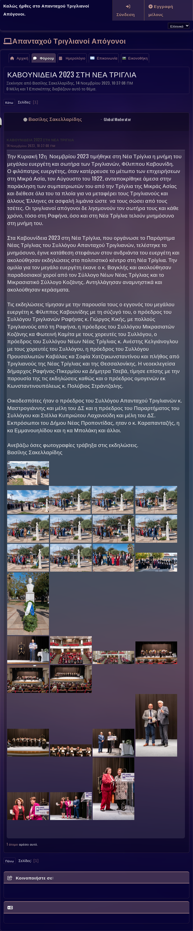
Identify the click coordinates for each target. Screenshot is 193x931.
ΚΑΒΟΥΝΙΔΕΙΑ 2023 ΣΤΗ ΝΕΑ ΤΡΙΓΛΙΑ (40, 139)
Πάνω (9, 861)
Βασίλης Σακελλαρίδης (55, 118)
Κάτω (9, 102)
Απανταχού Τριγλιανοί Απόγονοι (69, 40)
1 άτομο (12, 844)
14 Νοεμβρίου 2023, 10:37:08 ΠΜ (31, 145)
